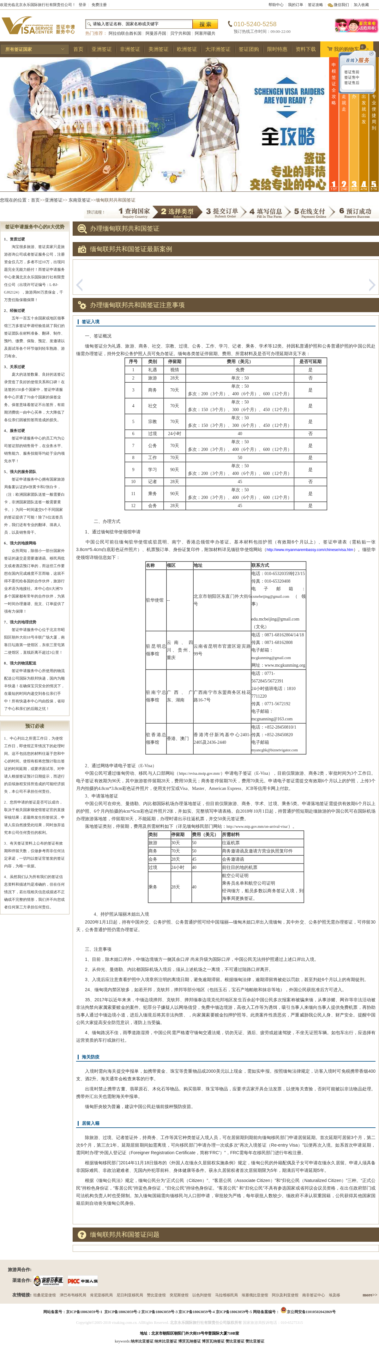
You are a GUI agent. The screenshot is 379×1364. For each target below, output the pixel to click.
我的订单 (295, 5)
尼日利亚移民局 (130, 1295)
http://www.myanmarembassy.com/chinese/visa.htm (310, 550)
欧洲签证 (187, 49)
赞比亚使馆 (156, 1295)
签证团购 (249, 49)
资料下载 (306, 49)
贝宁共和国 (180, 33)
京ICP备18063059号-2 (122, 1312)
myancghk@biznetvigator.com (274, 750)
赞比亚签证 (254, 1341)
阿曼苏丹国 (156, 33)
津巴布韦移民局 (73, 1295)
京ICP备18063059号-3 (159, 1312)
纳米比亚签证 (165, 1341)
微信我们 (341, 5)
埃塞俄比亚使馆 (255, 1295)
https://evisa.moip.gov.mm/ (199, 773)
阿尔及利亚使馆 (285, 1295)
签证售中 (351, 77)
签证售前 (351, 72)
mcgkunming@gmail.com (271, 658)
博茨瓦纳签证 (213, 1341)
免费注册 (99, 5)
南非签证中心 (313, 1295)
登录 (82, 5)
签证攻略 (315, 5)
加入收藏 (361, 5)
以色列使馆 (201, 1295)
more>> (370, 1295)
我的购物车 (346, 48)
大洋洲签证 (218, 49)
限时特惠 (277, 49)
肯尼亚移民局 (101, 1295)
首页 (78, 49)
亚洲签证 (102, 49)
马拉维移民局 (226, 1295)
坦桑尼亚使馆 (44, 1295)
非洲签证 (130, 49)
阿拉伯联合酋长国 (125, 33)
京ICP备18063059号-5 (234, 1312)
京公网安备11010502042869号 (311, 1312)
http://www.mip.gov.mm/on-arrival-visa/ (257, 826)
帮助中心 (276, 5)
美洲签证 (158, 49)
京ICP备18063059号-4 (196, 1312)
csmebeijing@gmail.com (270, 596)
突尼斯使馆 (179, 1295)
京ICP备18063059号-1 (84, 1312)
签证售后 (351, 83)
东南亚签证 (80, 200)
